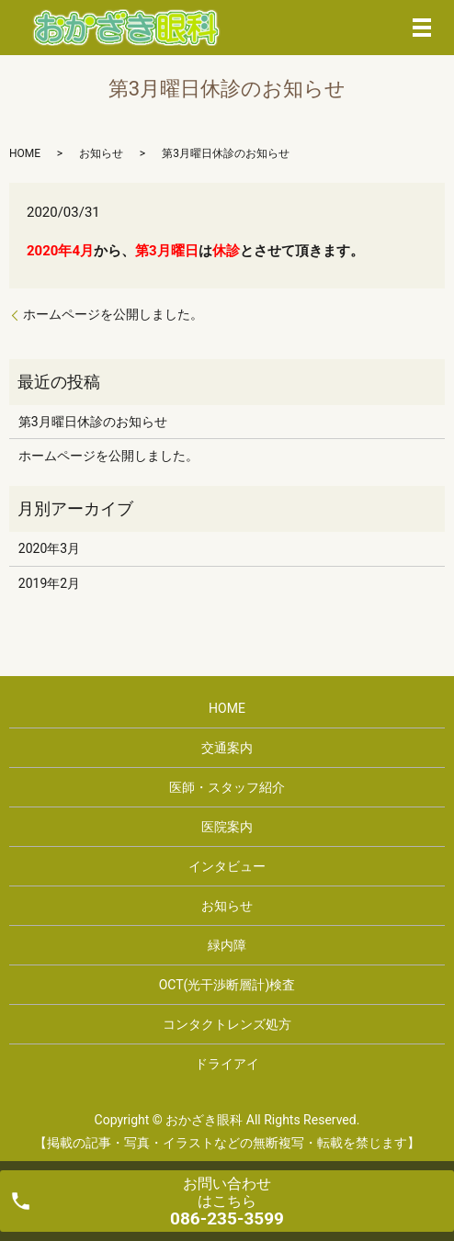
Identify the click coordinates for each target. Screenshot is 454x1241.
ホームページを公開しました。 (113, 314)
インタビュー (227, 866)
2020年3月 (49, 548)
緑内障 (227, 945)
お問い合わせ (227, 1202)
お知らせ (101, 153)
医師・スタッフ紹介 (227, 787)
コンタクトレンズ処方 (227, 1024)
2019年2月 (49, 583)
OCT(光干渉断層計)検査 (227, 984)
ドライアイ (227, 1063)
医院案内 (227, 826)
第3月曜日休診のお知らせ (92, 421)
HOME (24, 153)
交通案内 (227, 747)
